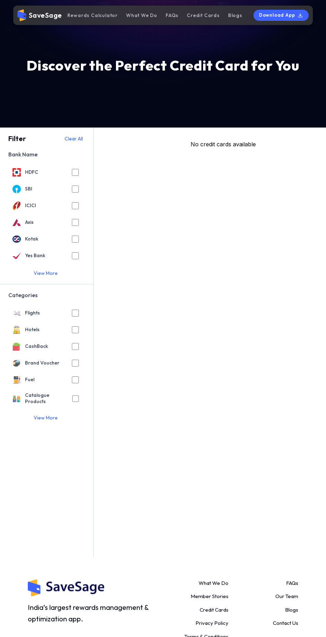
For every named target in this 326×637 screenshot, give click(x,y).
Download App (281, 15)
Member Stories (209, 596)
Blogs (235, 15)
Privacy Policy (211, 623)
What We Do (141, 15)
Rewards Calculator (92, 15)
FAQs (172, 15)
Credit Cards (203, 15)
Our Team (286, 596)
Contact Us (285, 623)
